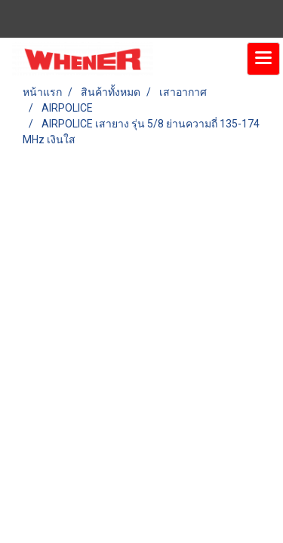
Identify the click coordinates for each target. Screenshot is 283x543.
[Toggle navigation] (263, 58)
